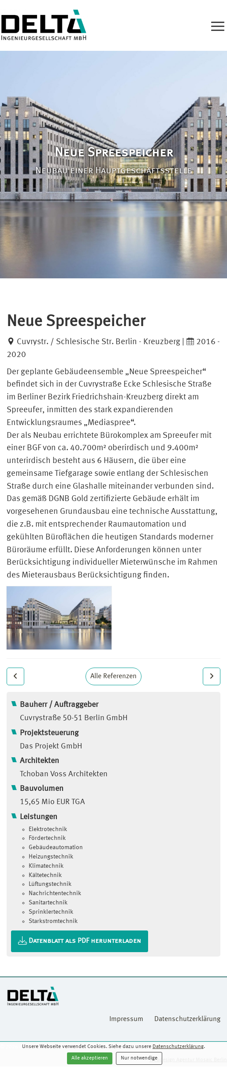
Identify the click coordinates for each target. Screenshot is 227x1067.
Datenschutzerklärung (178, 1046)
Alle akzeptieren (89, 1058)
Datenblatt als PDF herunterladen (79, 941)
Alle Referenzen (113, 676)
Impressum (126, 1019)
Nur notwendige (139, 1058)
